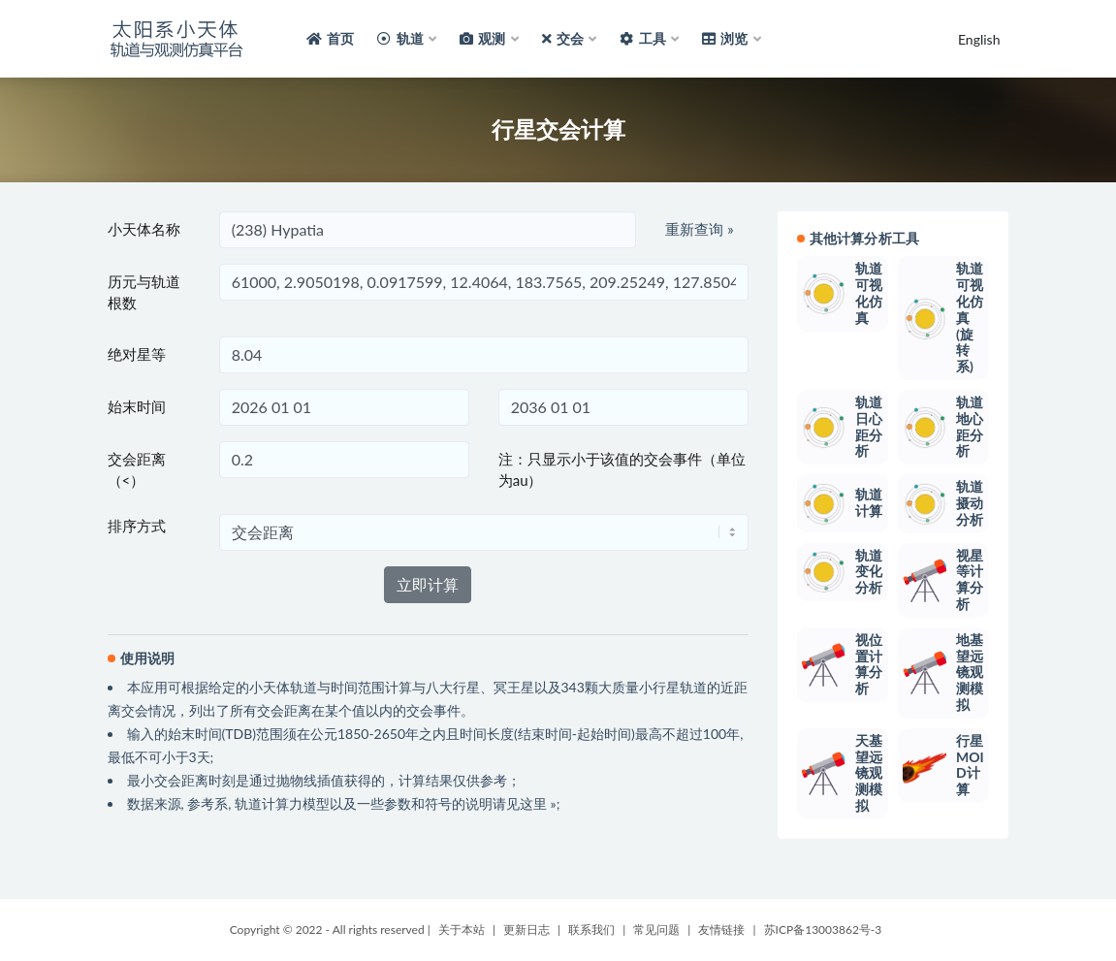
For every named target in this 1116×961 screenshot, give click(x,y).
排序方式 (137, 525)
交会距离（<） (137, 470)
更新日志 (526, 929)
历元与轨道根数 (144, 292)
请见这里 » (525, 803)
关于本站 (461, 929)
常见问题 (656, 929)
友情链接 (721, 929)
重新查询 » (699, 229)
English (979, 39)
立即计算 (428, 584)
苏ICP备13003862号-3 (823, 929)
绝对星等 (137, 354)
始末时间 (137, 406)
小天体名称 (144, 229)
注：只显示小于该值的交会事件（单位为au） (622, 470)
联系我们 (591, 929)
